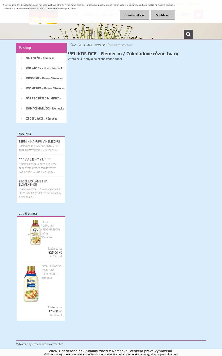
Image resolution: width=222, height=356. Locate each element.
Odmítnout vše (135, 15)
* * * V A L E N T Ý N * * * (34, 159)
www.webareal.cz (52, 344)
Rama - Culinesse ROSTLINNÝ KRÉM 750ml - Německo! (51, 272)
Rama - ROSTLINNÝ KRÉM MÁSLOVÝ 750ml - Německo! (50, 229)
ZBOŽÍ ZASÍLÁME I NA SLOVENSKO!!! (33, 183)
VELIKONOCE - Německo (92, 45)
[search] (188, 34)
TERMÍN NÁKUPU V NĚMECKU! (39, 141)
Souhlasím (163, 15)
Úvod (73, 45)
